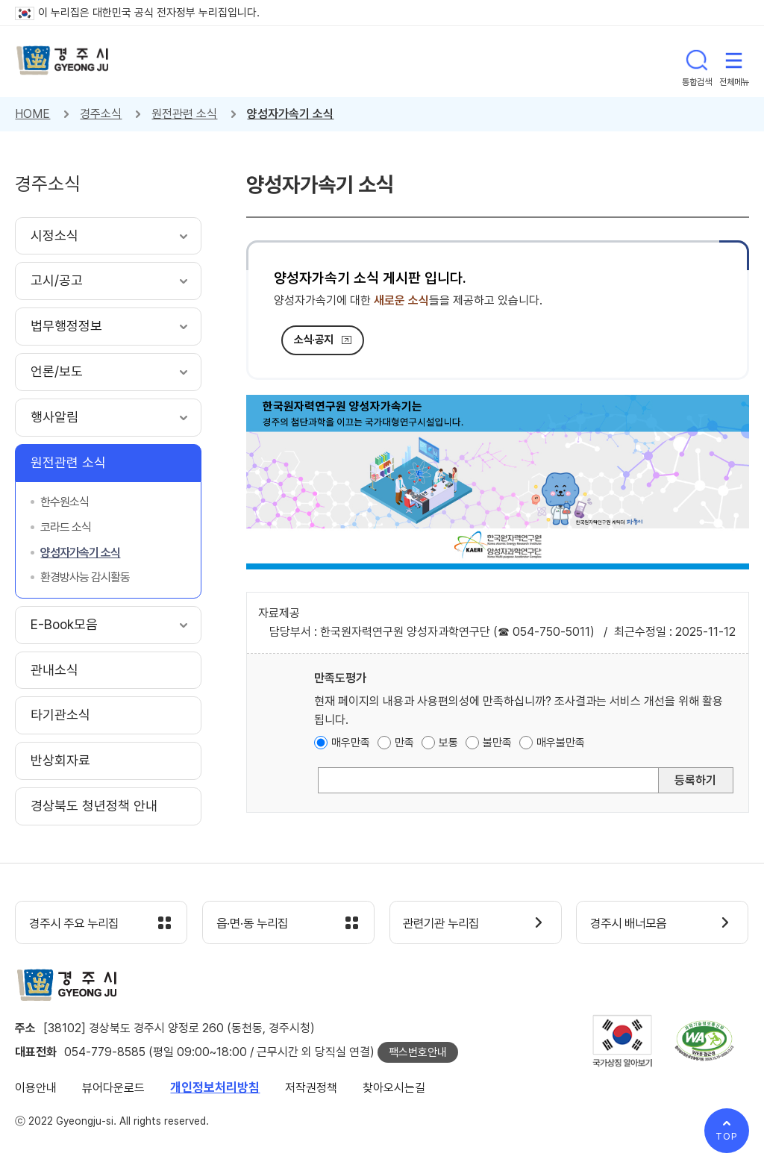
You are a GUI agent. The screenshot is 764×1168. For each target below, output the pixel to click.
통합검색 (697, 61)
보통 (448, 742)
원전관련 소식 (184, 114)
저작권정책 (311, 1088)
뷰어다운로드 (113, 1088)
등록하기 (695, 780)
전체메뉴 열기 (734, 61)
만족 (404, 742)
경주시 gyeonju (63, 61)
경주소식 (101, 114)
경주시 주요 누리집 (78, 923)
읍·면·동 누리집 (256, 923)
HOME (32, 114)
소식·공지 (313, 339)
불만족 (497, 742)
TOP (727, 1136)
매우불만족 (560, 742)
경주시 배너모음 (632, 923)
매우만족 (350, 742)
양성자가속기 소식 (290, 114)
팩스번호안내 (418, 1053)
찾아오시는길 (394, 1088)
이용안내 (36, 1088)
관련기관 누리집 (445, 923)
